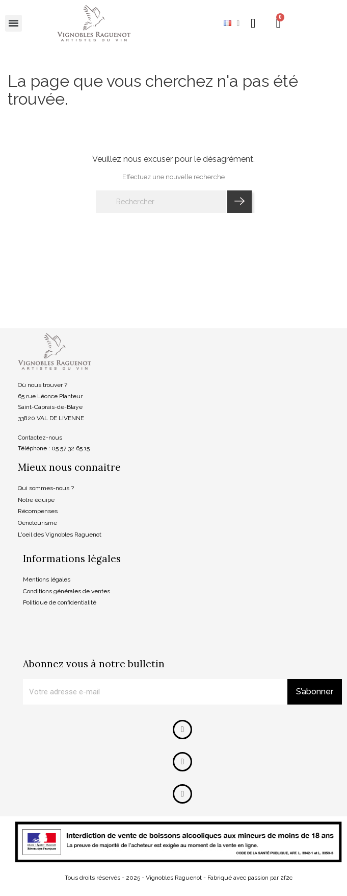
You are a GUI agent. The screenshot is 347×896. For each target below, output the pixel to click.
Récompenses (38, 511)
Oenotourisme (37, 522)
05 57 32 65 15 (70, 448)
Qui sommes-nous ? (46, 488)
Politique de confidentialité (59, 602)
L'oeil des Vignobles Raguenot (59, 534)
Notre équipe (36, 499)
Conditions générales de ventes (66, 591)
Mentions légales (46, 579)
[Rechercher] (161, 201)
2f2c (286, 877)
